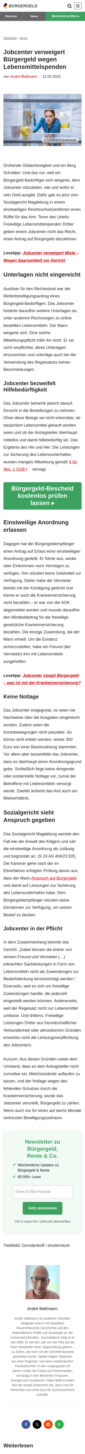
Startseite (10, 38)
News (34, 16)
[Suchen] (69, 6)
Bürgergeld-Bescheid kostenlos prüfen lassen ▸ (42, 496)
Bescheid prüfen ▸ (65, 16)
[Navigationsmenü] (78, 5)
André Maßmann (24, 76)
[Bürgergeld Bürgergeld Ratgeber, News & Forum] (20, 6)
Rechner (11, 16)
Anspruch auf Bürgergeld (53, 878)
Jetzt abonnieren (42, 1208)
